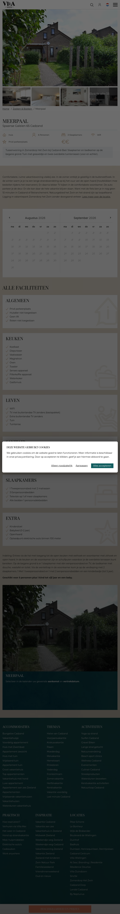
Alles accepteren (102, 465)
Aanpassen (82, 465)
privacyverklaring (24, 456)
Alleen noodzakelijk (61, 465)
